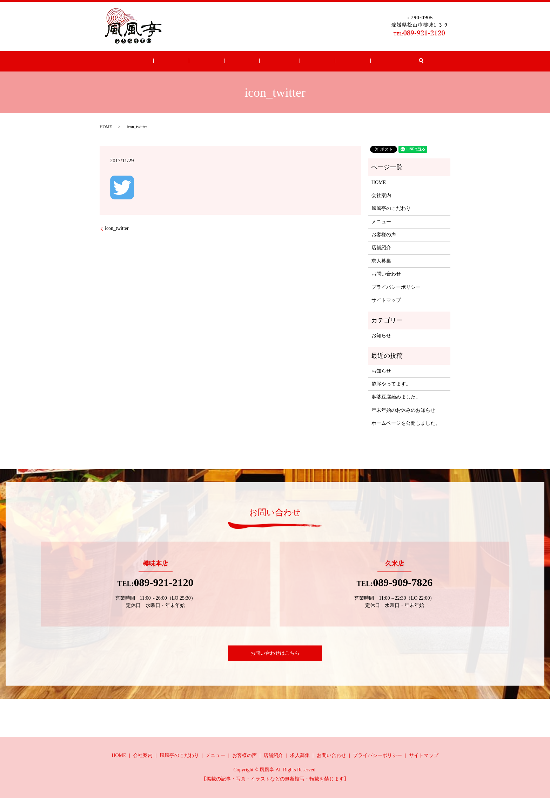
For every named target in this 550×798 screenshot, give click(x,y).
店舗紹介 (303, 61)
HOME (173, 61)
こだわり (221, 61)
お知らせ (381, 335)
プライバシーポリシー (396, 287)
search (382, 61)
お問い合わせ (359, 61)
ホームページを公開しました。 (405, 423)
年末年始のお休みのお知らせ (403, 410)
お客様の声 (275, 61)
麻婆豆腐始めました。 (396, 397)
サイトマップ (386, 300)
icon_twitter (117, 228)
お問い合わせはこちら (275, 653)
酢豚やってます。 (391, 384)
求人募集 (328, 61)
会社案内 (196, 61)
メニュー (247, 61)
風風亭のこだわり (391, 208)
